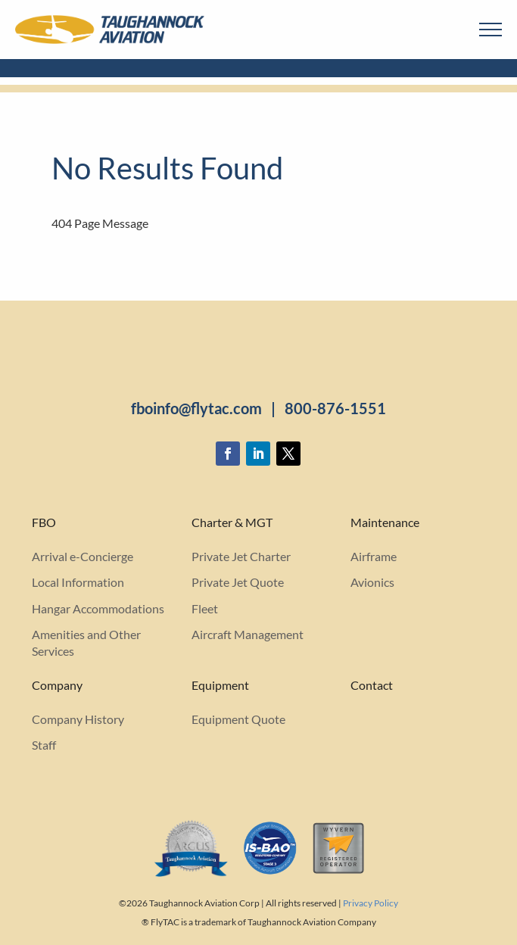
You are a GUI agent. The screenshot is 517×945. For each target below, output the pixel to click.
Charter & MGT (232, 522)
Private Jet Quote (238, 582)
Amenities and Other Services (86, 642)
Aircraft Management (248, 634)
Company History (78, 719)
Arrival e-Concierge (82, 556)
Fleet (205, 608)
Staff (44, 745)
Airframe (373, 556)
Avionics (372, 582)
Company (57, 685)
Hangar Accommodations (98, 608)
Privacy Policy (370, 903)
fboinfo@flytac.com (196, 408)
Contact (371, 685)
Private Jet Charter (241, 556)
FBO (44, 522)
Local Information (78, 582)
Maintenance (384, 522)
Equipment (220, 685)
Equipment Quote (238, 719)
